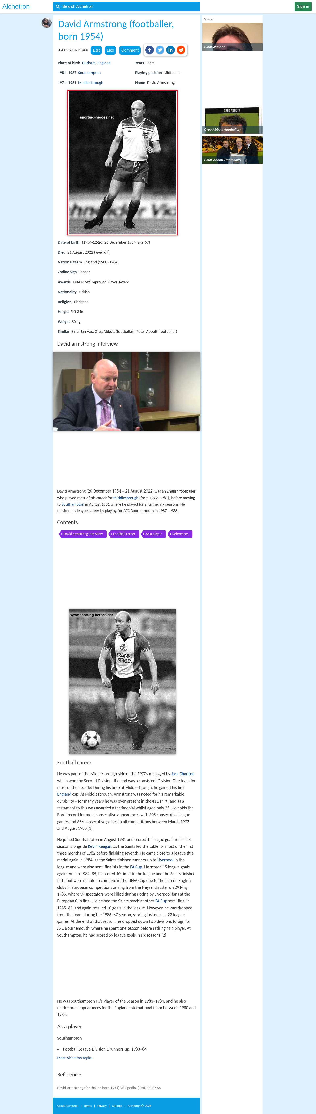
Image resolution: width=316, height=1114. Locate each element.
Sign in (303, 6)
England (103, 62)
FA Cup (136, 867)
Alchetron (16, 6)
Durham (88, 62)
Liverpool (165, 860)
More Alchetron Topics (74, 1057)
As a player (154, 534)
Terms (88, 1106)
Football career (124, 534)
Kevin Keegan (99, 846)
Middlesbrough (90, 82)
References (180, 534)
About (67, 1106)
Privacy (102, 1106)
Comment (130, 50)
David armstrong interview (83, 534)
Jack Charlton (183, 774)
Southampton (89, 72)
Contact (117, 1106)
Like (110, 50)
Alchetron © (139, 1106)
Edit (96, 50)
